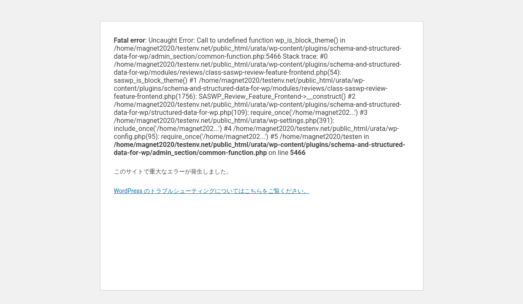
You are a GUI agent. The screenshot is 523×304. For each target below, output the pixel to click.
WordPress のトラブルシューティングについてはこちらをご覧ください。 (212, 190)
